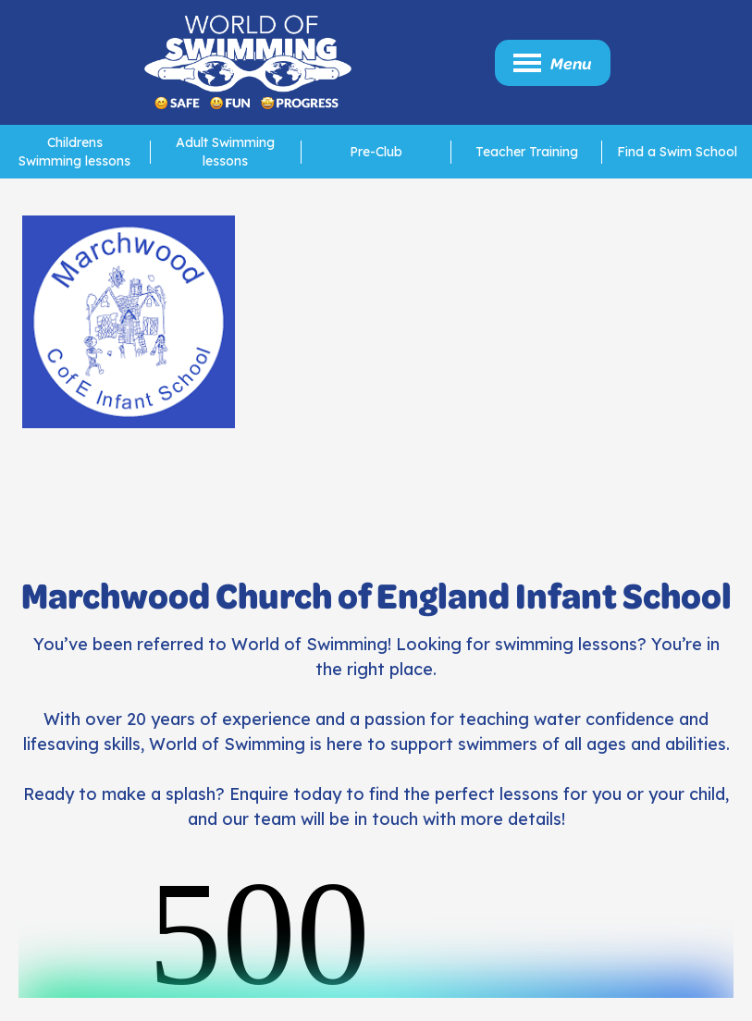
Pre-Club (376, 151)
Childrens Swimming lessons (74, 151)
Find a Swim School (677, 151)
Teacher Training (526, 151)
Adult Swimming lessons (225, 151)
